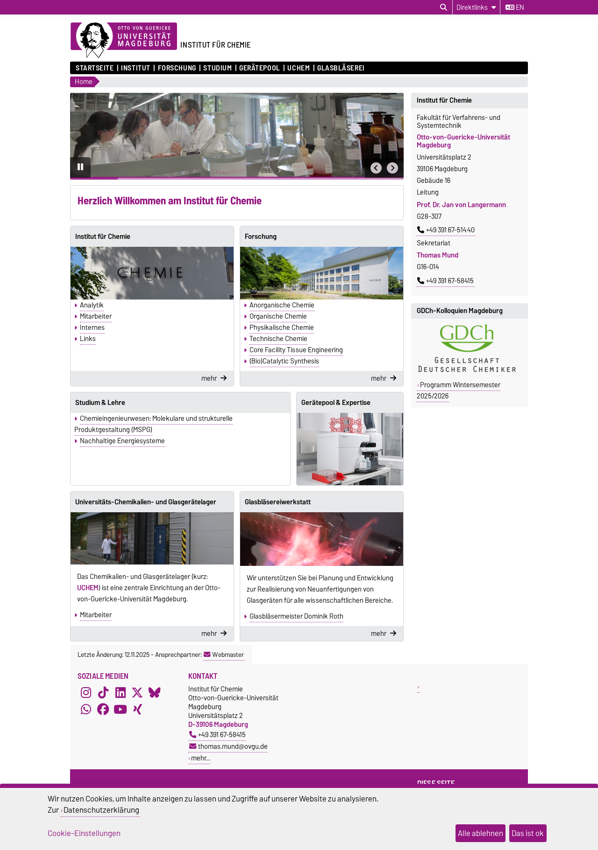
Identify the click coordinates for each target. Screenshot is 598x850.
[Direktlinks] (476, 7)
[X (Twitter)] (137, 692)
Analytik (92, 305)
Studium (217, 68)
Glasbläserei (341, 68)
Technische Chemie (278, 338)
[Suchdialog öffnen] (443, 7)
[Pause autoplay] (80, 167)
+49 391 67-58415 (445, 280)
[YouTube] (120, 709)
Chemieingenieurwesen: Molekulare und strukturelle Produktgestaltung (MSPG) (153, 424)
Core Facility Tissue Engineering (296, 349)
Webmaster (224, 654)
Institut (135, 68)
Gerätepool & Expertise (335, 402)
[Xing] (137, 709)
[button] (376, 168)
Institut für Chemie (102, 236)
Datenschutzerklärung (101, 809)
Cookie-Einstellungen (84, 833)
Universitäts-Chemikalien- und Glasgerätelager (145, 502)
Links (88, 338)
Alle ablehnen (480, 833)
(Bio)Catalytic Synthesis (284, 361)
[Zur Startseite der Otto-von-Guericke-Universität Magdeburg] (124, 40)
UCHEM (298, 68)
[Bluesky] (154, 692)
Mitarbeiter (96, 316)
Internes (92, 327)
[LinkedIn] (120, 692)
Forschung (177, 68)
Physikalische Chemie (281, 327)
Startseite (95, 68)
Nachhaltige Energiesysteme (122, 440)
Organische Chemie (278, 316)
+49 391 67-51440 (446, 230)
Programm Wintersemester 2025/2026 (458, 390)
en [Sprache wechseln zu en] (514, 7)
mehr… (200, 758)
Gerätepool (259, 68)
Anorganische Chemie (281, 305)
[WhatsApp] (86, 709)
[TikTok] (103, 692)
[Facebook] (103, 709)
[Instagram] (86, 692)
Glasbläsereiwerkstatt (278, 502)
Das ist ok (528, 833)
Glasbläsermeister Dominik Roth (296, 616)
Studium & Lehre (100, 402)
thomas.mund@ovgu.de (228, 746)
